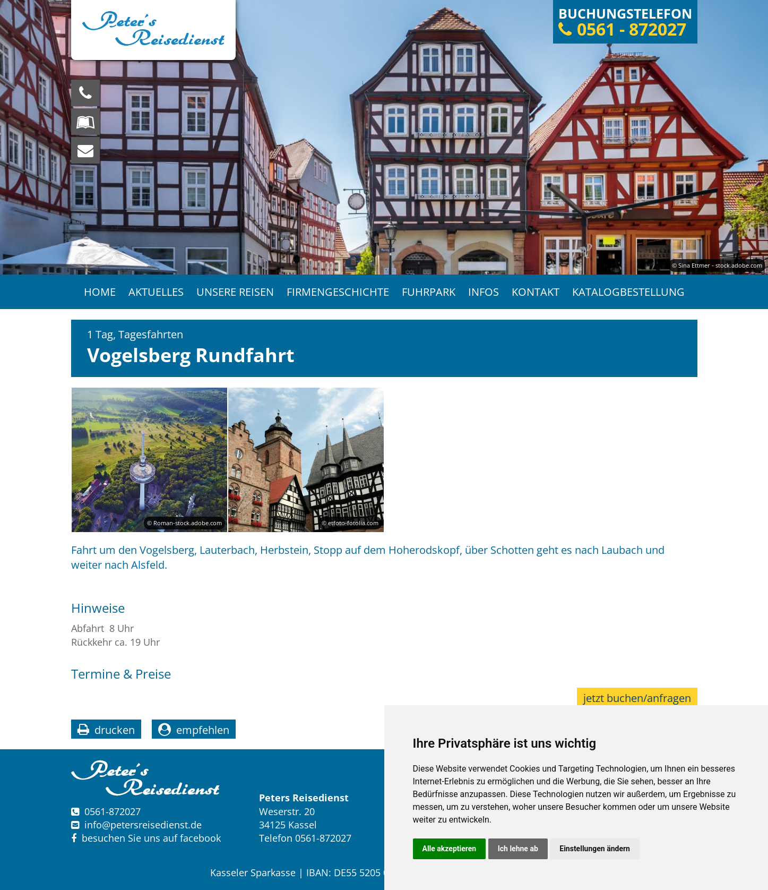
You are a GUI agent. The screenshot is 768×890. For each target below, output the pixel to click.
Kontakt (535, 292)
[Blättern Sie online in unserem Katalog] (85, 121)
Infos (483, 292)
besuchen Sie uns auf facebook (146, 838)
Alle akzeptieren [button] (449, 848)
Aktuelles (156, 292)
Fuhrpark (428, 292)
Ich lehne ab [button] (518, 848)
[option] (384, 137)
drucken (114, 730)
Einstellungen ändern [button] (594, 848)
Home (100, 292)
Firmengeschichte (338, 292)
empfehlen (202, 730)
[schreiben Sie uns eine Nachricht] (85, 150)
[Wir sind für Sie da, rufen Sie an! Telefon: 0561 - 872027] (85, 93)
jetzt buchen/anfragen (637, 698)
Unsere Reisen (235, 292)
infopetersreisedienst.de (143, 824)
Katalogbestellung (628, 292)
